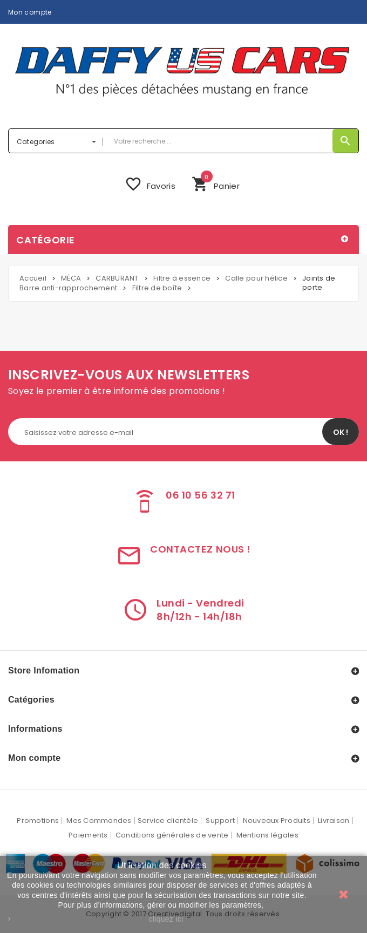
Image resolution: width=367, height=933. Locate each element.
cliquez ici (166, 919)
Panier (216, 183)
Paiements (88, 835)
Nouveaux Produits (276, 820)
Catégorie (45, 240)
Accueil (32, 278)
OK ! (340, 432)
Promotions (38, 820)
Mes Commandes (98, 820)
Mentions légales (267, 835)
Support (220, 820)
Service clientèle (168, 820)
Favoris (150, 184)
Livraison (333, 820)
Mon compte (30, 12)
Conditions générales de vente (172, 835)
